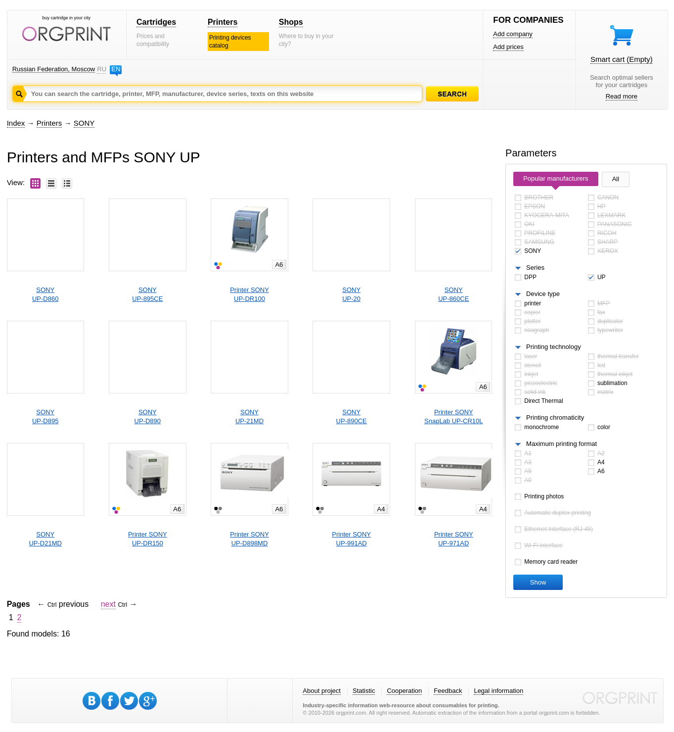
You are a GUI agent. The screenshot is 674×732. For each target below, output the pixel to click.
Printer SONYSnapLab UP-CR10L (453, 416)
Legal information (498, 690)
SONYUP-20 (351, 294)
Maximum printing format (561, 443)
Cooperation (404, 690)
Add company (513, 34)
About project (322, 690)
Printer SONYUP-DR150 (147, 539)
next (108, 604)
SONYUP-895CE (147, 294)
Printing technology (553, 346)
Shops (291, 22)
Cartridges (156, 22)
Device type (543, 293)
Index (16, 123)
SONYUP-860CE (453, 294)
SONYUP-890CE (351, 416)
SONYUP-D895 (45, 416)
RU (101, 69)
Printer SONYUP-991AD (351, 539)
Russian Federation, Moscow (53, 69)
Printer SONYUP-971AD (453, 539)
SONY (84, 123)
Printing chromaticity (555, 417)
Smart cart (621, 59)
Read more (621, 96)
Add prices (508, 46)
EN (115, 69)
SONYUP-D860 (45, 294)
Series (535, 267)
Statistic (364, 690)
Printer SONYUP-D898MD (249, 539)
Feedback (448, 690)
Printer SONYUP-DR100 (249, 294)
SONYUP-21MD (249, 416)
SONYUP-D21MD (45, 539)
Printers (222, 22)
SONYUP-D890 (148, 416)
